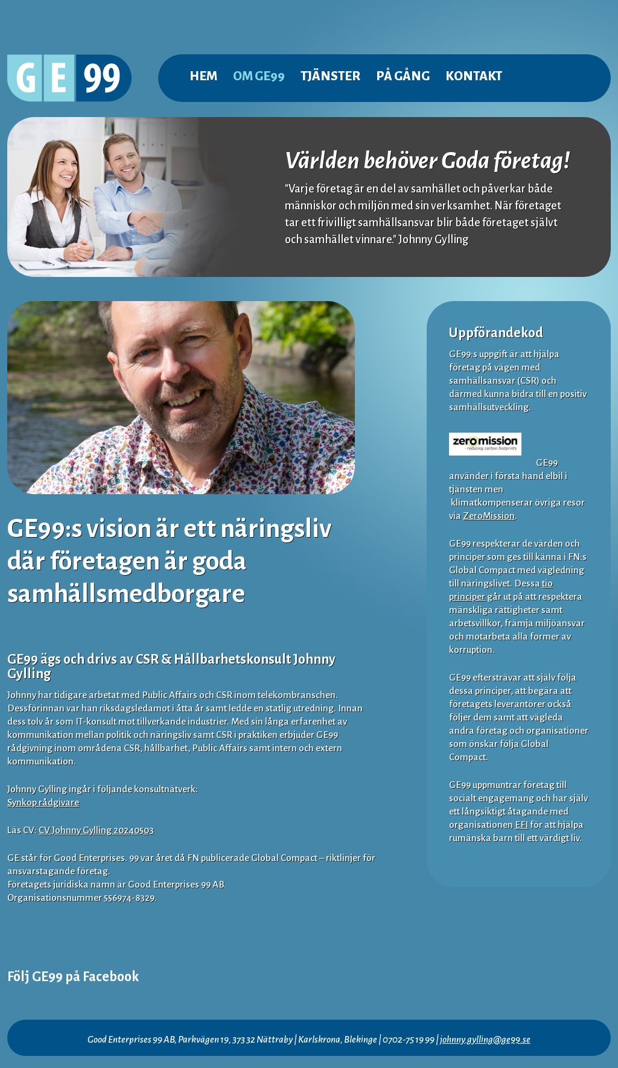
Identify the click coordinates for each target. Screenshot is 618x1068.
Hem (203, 76)
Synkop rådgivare (43, 802)
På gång (403, 76)
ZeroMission (489, 515)
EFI (521, 824)
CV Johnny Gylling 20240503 (96, 830)
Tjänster (330, 76)
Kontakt (473, 76)
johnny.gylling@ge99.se (485, 1039)
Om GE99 (259, 76)
